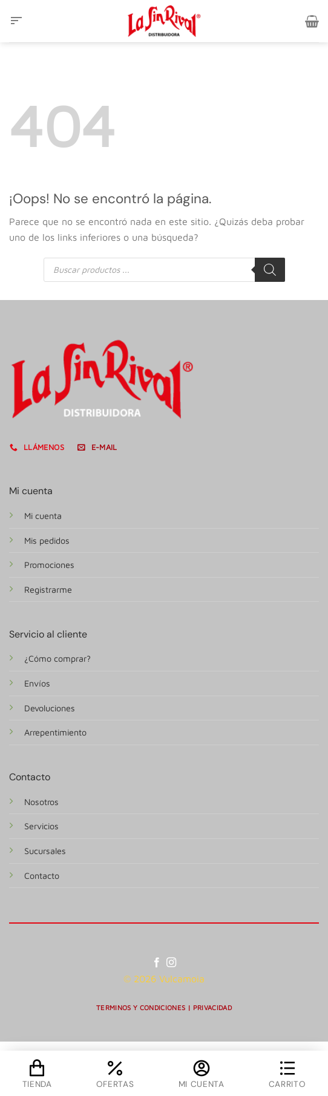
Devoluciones (49, 708)
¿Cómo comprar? (57, 658)
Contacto (41, 875)
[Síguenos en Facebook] (157, 962)
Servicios (41, 826)
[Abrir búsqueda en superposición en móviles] (164, 270)
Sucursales (45, 851)
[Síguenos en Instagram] (171, 962)
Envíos (37, 683)
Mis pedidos (47, 540)
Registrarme (48, 589)
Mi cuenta (43, 515)
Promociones (49, 564)
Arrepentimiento (55, 732)
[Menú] (16, 20)
